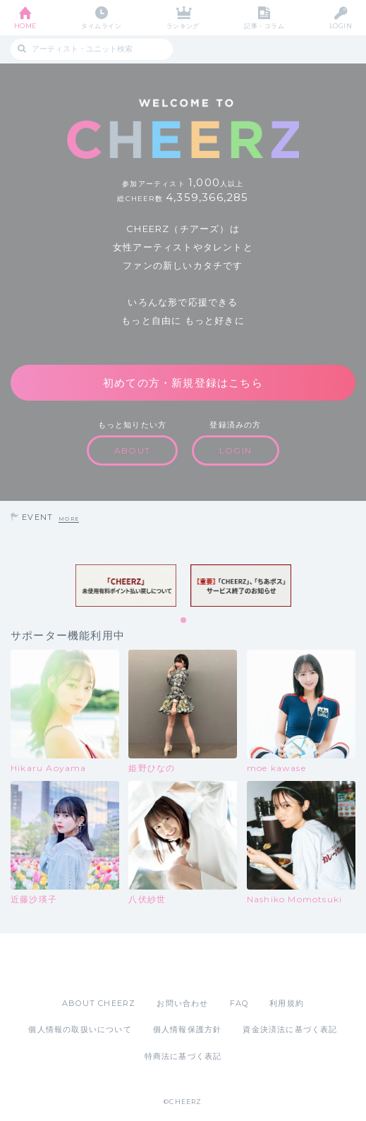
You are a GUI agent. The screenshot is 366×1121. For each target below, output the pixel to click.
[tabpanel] (125, 585)
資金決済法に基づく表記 (290, 1029)
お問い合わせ (182, 1003)
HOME (25, 26)
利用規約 (286, 1003)
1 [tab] (184, 620)
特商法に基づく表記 (183, 1056)
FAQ (239, 1003)
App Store (144, 965)
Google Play (219, 965)
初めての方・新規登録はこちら (183, 382)
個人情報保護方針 (187, 1029)
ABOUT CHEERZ (98, 1003)
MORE (69, 519)
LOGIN (340, 26)
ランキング (183, 26)
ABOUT (132, 450)
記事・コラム (264, 26)
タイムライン (101, 26)
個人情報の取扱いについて (79, 1029)
